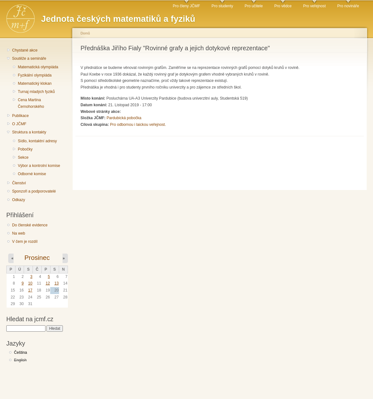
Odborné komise (32, 174)
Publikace (20, 116)
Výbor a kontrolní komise (39, 165)
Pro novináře (348, 6)
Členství (19, 183)
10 (30, 283)
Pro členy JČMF (186, 6)
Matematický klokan (34, 83)
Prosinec (37, 257)
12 (47, 283)
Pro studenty (222, 6)
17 (30, 290)
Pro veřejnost (314, 6)
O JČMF (19, 124)
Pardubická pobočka (123, 118)
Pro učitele (254, 6)
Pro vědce (283, 6)
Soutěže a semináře (29, 58)
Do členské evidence (29, 225)
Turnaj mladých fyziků (36, 91)
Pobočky (25, 149)
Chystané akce (24, 50)
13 (56, 283)
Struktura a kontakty (29, 132)
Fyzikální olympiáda (34, 75)
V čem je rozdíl (24, 241)
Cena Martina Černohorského (31, 103)
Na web (18, 233)
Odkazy (18, 200)
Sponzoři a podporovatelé (34, 191)
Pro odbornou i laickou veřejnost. (138, 124)
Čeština (20, 352)
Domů (85, 33)
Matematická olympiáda (38, 67)
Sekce (23, 157)
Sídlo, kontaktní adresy (37, 141)
